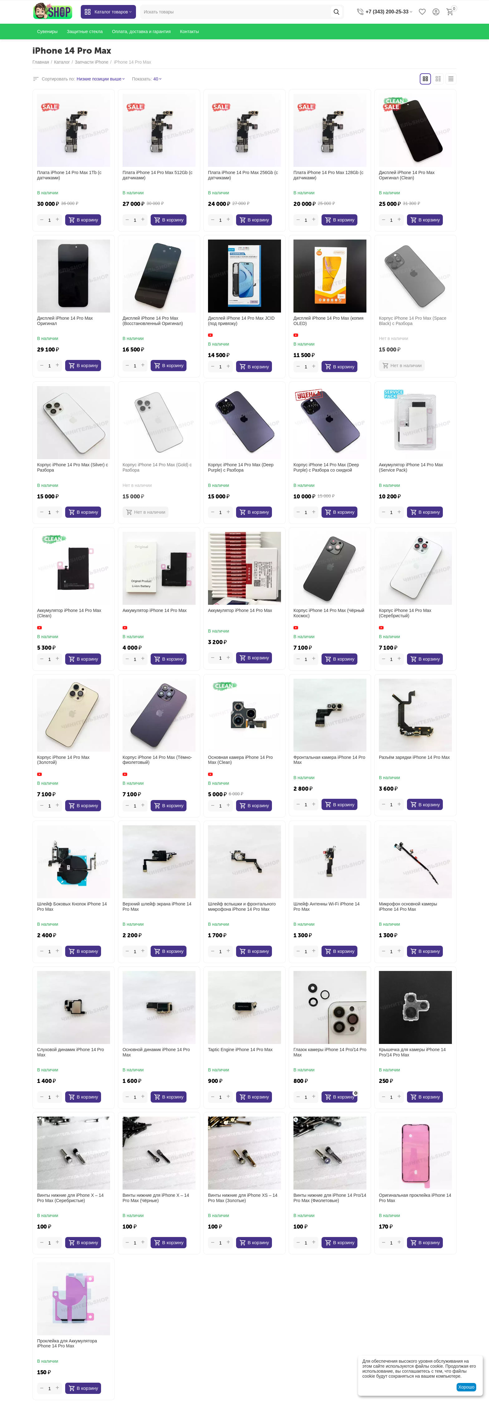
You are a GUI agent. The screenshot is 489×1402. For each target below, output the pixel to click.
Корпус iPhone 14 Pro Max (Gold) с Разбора (157, 467)
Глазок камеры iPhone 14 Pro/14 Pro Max (329, 1052)
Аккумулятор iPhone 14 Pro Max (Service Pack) (411, 467)
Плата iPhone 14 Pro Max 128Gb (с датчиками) (328, 175)
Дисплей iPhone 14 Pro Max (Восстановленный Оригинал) (153, 321)
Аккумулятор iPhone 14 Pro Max (155, 610)
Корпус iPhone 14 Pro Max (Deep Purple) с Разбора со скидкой (326, 467)
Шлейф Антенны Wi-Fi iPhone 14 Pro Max (326, 906)
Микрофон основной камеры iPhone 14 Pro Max (408, 906)
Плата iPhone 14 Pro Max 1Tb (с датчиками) (69, 175)
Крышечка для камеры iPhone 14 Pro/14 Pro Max (412, 1052)
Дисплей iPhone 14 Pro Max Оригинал (65, 321)
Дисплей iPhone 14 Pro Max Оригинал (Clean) (407, 175)
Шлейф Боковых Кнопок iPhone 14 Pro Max (72, 906)
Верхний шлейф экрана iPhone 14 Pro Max (157, 906)
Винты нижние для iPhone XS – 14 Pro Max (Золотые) (243, 1198)
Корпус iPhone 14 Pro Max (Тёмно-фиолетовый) (157, 760)
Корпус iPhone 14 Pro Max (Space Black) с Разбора (412, 321)
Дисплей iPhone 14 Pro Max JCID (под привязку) (241, 321)
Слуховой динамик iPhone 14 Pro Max (70, 1052)
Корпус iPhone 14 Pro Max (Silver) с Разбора (72, 467)
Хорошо (466, 1387)
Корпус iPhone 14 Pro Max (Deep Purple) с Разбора (241, 467)
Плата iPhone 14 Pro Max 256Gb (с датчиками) (243, 175)
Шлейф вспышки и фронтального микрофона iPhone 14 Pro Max (242, 906)
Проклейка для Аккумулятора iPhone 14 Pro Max (67, 1343)
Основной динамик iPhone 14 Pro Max (156, 1052)
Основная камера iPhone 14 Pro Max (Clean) (240, 760)
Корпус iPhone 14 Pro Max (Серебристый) (405, 613)
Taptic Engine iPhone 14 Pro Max (240, 1049)
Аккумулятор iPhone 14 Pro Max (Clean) (69, 613)
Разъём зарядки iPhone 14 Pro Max (414, 757)
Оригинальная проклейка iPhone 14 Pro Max (415, 1198)
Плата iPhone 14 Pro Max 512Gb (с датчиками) (157, 175)
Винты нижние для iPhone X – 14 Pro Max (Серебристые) (70, 1198)
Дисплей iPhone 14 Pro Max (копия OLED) (328, 321)
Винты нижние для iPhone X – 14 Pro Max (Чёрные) (156, 1198)
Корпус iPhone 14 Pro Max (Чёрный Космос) (328, 613)
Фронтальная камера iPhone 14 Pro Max (329, 760)
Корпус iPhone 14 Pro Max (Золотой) (63, 760)
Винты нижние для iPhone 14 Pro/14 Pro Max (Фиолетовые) (329, 1198)
